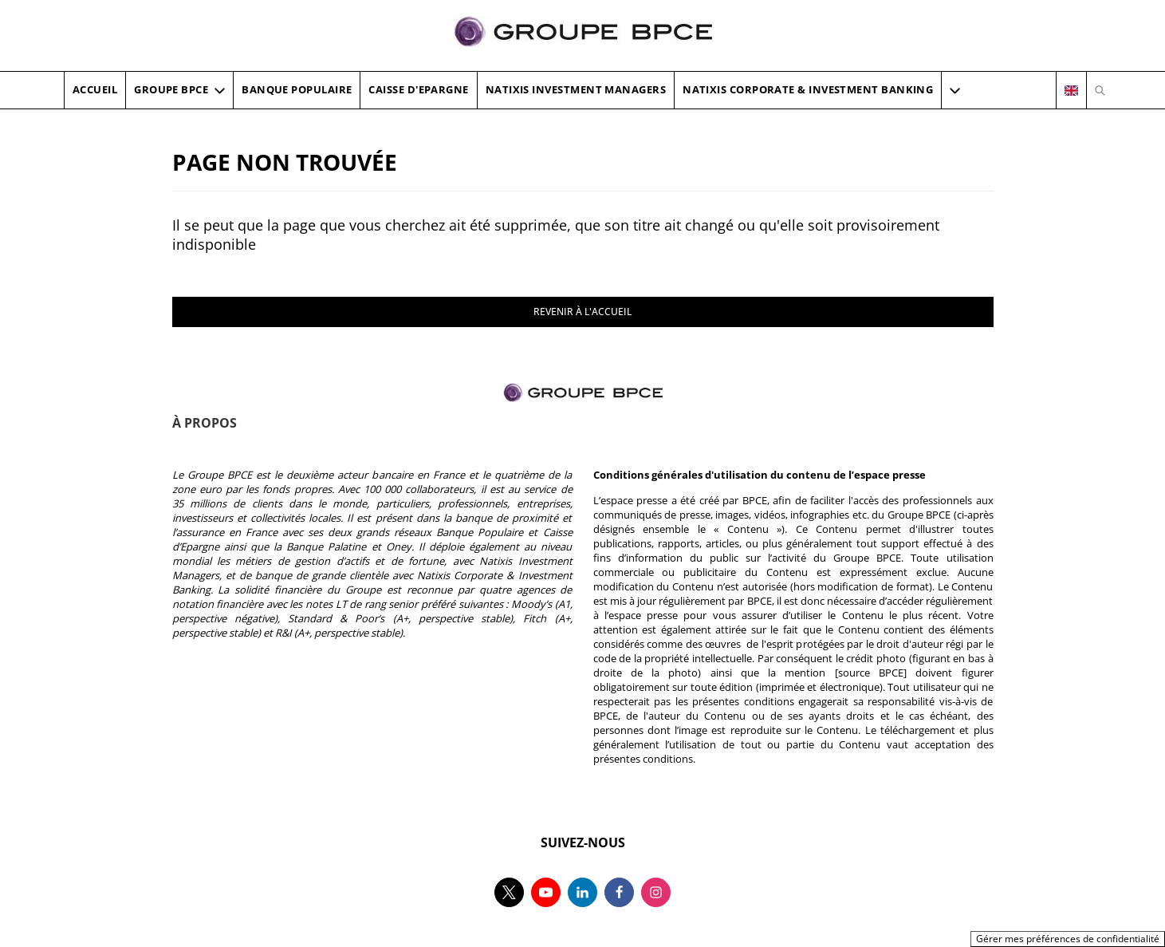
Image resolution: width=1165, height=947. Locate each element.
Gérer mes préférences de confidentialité (1067, 938)
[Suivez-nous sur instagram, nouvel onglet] (656, 892)
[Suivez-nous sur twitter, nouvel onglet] (509, 892)
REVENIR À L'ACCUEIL (582, 311)
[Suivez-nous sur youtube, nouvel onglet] (546, 892)
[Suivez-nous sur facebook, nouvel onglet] (619, 892)
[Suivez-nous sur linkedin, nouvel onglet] (582, 892)
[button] (955, 90)
